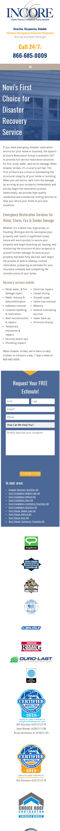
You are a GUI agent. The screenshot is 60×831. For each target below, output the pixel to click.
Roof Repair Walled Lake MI (22, 511)
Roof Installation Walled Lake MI (24, 493)
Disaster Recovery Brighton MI (23, 490)
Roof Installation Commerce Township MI (29, 504)
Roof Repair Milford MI (20, 514)
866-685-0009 (30, 55)
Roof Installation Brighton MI (23, 507)
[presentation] (30, 463)
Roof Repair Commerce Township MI (26, 521)
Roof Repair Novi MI (19, 518)
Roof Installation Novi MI (21, 500)
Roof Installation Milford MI (22, 497)
